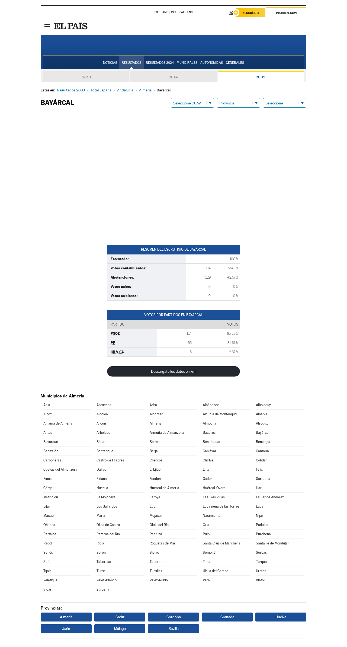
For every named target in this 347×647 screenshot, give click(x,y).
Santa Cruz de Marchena (221, 543)
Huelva (280, 617)
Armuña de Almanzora (167, 433)
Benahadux (211, 442)
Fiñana (102, 479)
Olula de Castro (108, 525)
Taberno (156, 562)
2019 (86, 77)
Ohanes (49, 525)
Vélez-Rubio (159, 580)
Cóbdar (261, 460)
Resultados (131, 63)
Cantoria (262, 451)
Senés (48, 552)
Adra (153, 405)
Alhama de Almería (57, 423)
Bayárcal (262, 433)
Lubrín (154, 506)
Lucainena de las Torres (221, 506)
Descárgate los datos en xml (173, 371)
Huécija (102, 488)
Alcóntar (156, 414)
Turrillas (156, 571)
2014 (173, 77)
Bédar (101, 442)
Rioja (100, 543)
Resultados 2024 (160, 63)
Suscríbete (251, 13)
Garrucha (263, 479)
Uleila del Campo (215, 571)
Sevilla (174, 628)
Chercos (156, 460)
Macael (48, 516)
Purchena (263, 534)
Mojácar (156, 516)
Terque (261, 562)
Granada (227, 617)
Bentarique (105, 451)
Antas (47, 433)
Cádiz (119, 617)
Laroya (155, 497)
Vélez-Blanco (107, 580)
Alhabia (261, 414)
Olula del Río (159, 525)
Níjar (259, 516)
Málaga (120, 628)
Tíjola (47, 571)
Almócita (209, 423)
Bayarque (50, 442)
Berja (154, 451)
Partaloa (49, 534)
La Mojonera (106, 497)
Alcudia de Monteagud (220, 414)
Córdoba (173, 617)
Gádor (207, 479)
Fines (47, 479)
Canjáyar (209, 451)
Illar (259, 488)
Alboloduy (263, 405)
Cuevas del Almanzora (60, 469)
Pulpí (206, 534)
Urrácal (261, 571)
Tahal (207, 562)
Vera (206, 580)
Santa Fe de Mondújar (272, 543)
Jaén (66, 628)
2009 (260, 77)
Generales (235, 63)
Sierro (154, 552)
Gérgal (48, 488)
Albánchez (211, 405)
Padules (262, 525)
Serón (101, 552)
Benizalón (50, 451)
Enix (206, 469)
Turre (101, 571)
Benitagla (263, 442)
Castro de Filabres (110, 460)
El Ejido (155, 469)
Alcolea (102, 414)
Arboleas (103, 433)
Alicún (101, 423)
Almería (156, 423)
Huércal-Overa (214, 488)
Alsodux (262, 423)
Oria (206, 525)
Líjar (46, 506)
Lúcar (260, 506)
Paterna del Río (108, 534)
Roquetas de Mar (162, 543)
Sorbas (261, 552)
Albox (47, 414)
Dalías (101, 469)
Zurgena (103, 589)
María (101, 516)
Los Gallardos (107, 506)
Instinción (50, 497)
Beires (154, 442)
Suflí (46, 562)
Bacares (209, 433)
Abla (46, 405)
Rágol (47, 543)
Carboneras (52, 460)
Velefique (50, 580)
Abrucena (104, 405)
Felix (259, 469)
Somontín (210, 552)
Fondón (155, 479)
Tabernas (104, 562)
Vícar (47, 589)
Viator (260, 580)
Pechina (156, 534)
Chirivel (208, 460)
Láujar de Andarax (270, 497)
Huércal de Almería (164, 488)
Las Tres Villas (214, 497)
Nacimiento (211, 516)
